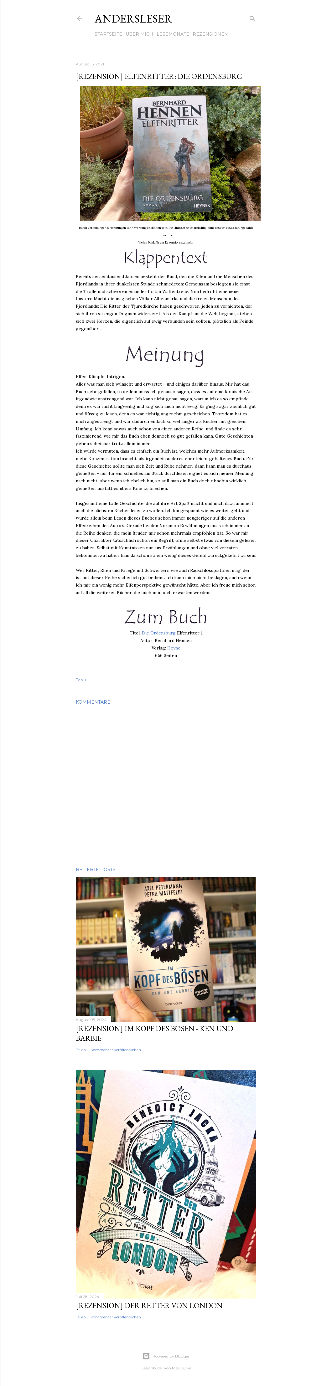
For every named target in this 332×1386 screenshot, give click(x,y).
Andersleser (133, 18)
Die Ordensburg (159, 633)
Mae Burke (181, 1368)
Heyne (173, 648)
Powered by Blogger (166, 1356)
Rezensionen (210, 34)
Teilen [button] (81, 679)
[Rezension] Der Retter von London (149, 1305)
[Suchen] (252, 17)
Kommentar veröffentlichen (116, 1049)
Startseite (108, 34)
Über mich (139, 34)
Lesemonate (173, 34)
